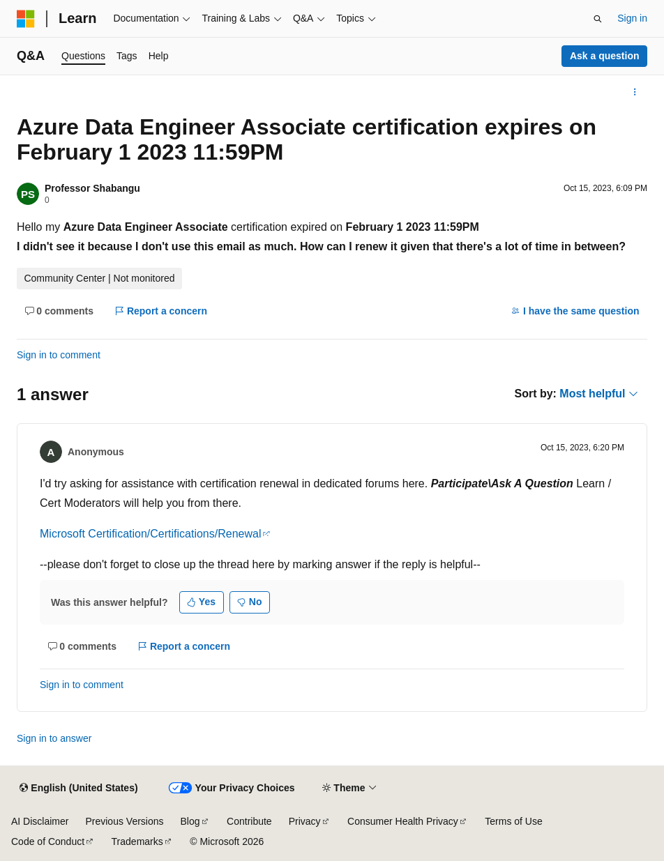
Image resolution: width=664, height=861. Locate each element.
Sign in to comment (58, 354)
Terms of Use (513, 821)
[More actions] (635, 92)
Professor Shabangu (92, 188)
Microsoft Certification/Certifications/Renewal (150, 534)
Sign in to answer (54, 738)
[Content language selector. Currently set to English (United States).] (78, 788)
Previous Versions (124, 821)
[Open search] (598, 18)
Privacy (305, 821)
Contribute (249, 821)
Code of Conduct (47, 841)
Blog (190, 821)
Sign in (632, 18)
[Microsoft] (26, 19)
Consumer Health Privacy (402, 821)
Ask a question (605, 55)
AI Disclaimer (39, 821)
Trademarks (137, 841)
